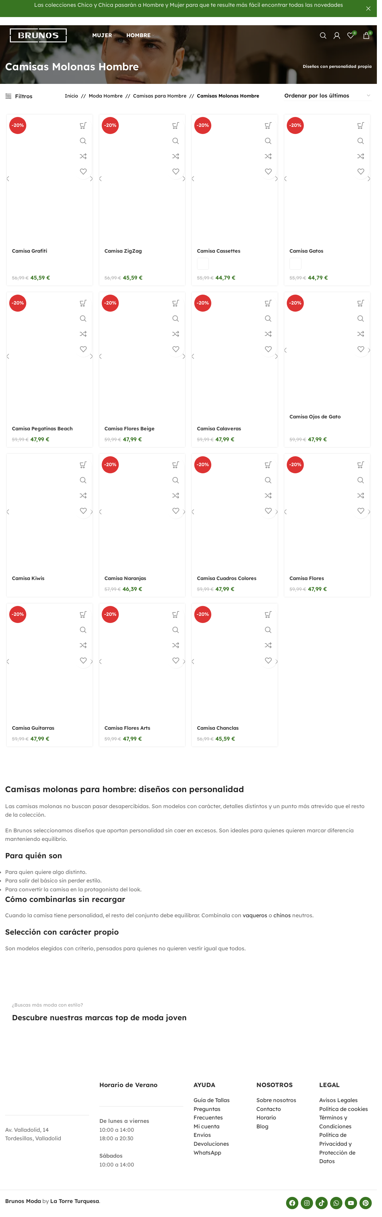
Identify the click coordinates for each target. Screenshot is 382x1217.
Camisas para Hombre (159, 88)
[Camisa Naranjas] (142, 507)
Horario (266, 1111)
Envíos (202, 1128)
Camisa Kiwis (28, 573)
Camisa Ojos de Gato (319, 410)
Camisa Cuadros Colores (230, 573)
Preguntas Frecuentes (208, 1106)
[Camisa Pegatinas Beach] (48, 350)
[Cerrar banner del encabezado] (368, 8)
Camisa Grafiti (29, 243)
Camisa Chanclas (220, 724)
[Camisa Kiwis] (48, 507)
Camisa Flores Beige (131, 422)
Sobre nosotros (276, 1093)
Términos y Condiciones (335, 1115)
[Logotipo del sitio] (43, 30)
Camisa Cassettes (220, 243)
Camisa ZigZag (125, 243)
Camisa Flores (310, 573)
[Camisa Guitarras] (48, 657)
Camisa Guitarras (34, 724)
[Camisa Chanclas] (235, 657)
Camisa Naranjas (127, 573)
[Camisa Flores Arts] (142, 657)
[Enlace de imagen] (20, 1030)
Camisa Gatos (309, 243)
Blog (262, 1119)
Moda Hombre (106, 88)
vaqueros (255, 908)
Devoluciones (211, 1137)
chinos (282, 908)
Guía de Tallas (212, 1093)
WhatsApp (207, 1145)
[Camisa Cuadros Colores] (235, 507)
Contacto (268, 1102)
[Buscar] (323, 31)
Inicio (71, 88)
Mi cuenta (207, 1119)
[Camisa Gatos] (328, 171)
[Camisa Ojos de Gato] (328, 344)
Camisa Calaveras (221, 422)
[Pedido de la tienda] (328, 88)
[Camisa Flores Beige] (142, 350)
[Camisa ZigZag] (142, 171)
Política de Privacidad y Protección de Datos (337, 1141)
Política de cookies (343, 1102)
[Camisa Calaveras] (235, 350)
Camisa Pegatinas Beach (43, 422)
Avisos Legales (338, 1093)
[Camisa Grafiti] (48, 171)
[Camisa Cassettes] (235, 171)
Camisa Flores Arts (129, 724)
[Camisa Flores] (328, 507)
